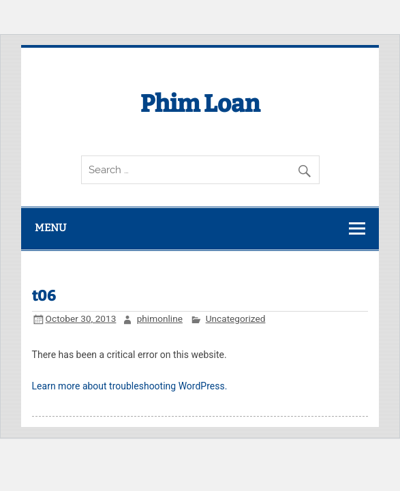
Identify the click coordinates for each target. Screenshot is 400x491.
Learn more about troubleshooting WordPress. (130, 386)
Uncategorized (236, 318)
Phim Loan (200, 103)
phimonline (160, 318)
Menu (50, 228)
